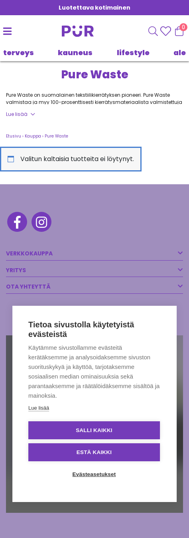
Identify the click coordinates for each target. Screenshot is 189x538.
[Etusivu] (75, 31)
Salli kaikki (94, 430)
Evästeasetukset (94, 474)
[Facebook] (16, 223)
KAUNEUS (75, 53)
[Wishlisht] (166, 31)
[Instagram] (40, 223)
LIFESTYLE (133, 53)
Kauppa (33, 136)
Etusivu (13, 136)
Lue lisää (17, 114)
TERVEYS (18, 53)
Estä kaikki (94, 452)
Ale (179, 53)
